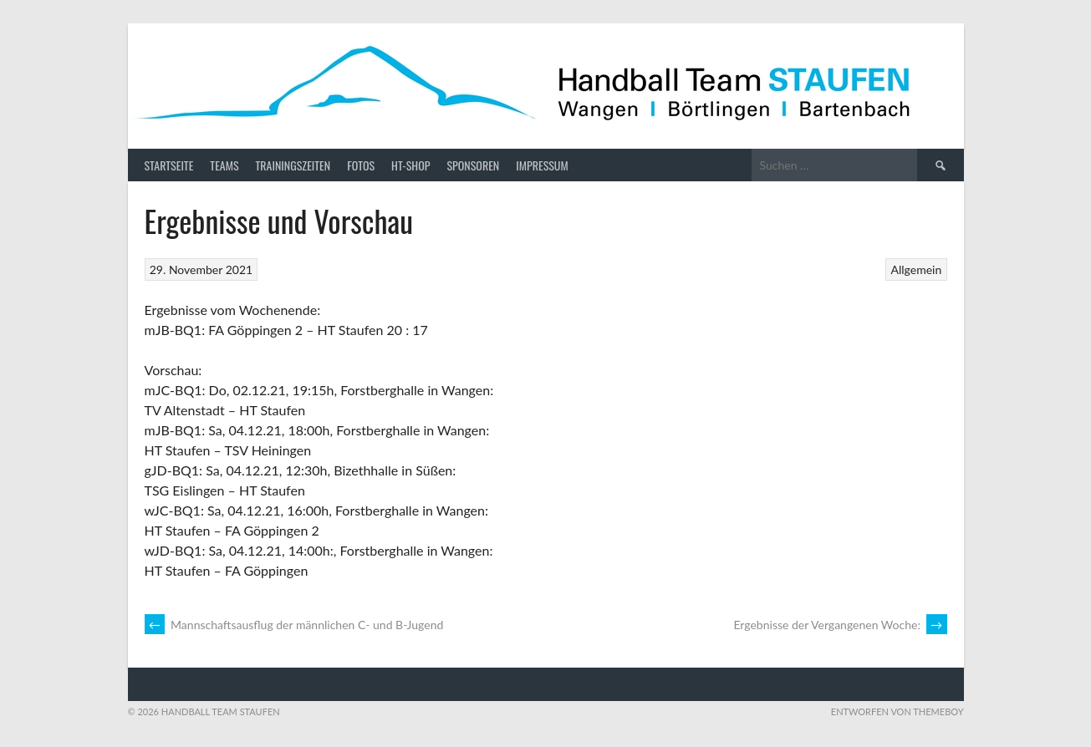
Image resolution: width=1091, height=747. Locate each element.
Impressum (542, 165)
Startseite (169, 165)
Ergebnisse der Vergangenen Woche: (839, 624)
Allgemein (916, 269)
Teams (224, 165)
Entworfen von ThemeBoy (897, 711)
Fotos (361, 165)
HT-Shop (410, 165)
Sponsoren (472, 165)
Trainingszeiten (293, 165)
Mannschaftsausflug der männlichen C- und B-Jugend (294, 624)
